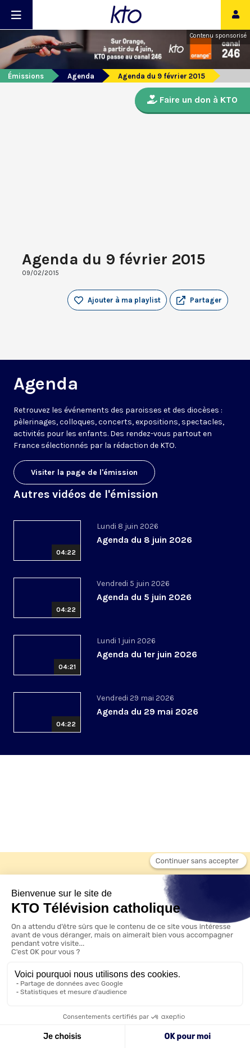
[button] (199, 300)
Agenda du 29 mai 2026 (147, 711)
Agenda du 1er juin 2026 (147, 654)
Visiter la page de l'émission (84, 472)
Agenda (80, 76)
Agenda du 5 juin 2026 (144, 597)
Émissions (26, 76)
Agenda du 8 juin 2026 (144, 539)
